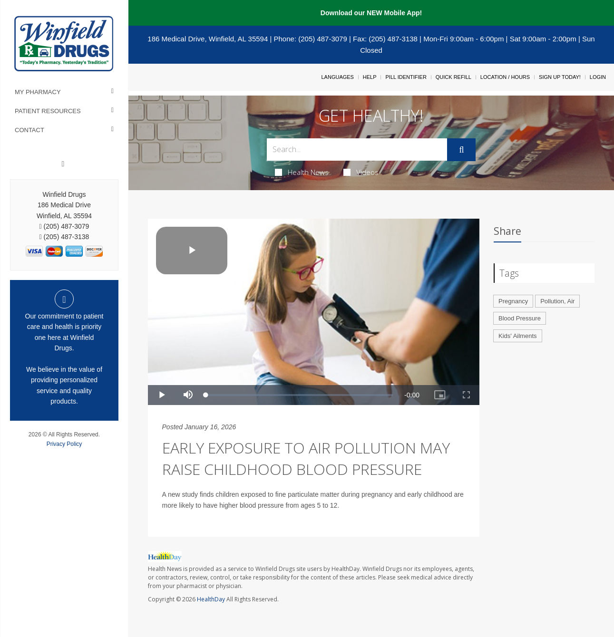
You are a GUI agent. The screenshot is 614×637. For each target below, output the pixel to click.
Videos (361, 172)
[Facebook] (63, 164)
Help (370, 77)
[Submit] (461, 149)
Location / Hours (505, 77)
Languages (337, 77)
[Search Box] (357, 149)
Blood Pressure (519, 318)
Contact (29, 130)
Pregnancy (513, 301)
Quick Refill (453, 77)
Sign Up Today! (560, 77)
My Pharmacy (38, 92)
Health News (302, 172)
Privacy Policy (64, 444)
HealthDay (211, 599)
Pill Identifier (405, 77)
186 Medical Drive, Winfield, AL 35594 (207, 39)
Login (598, 77)
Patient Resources (48, 111)
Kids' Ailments (517, 335)
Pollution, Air (557, 301)
